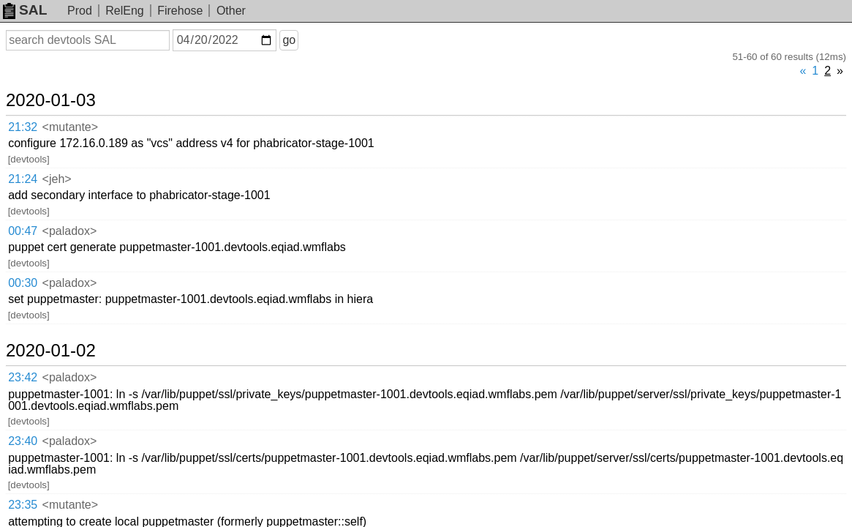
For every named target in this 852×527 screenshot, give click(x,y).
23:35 (38, 275)
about (819, 513)
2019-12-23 (68, 308)
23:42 (38, 215)
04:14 (38, 332)
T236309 (427, 381)
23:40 (38, 245)
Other (231, 10)
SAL (25, 10)
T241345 (607, 332)
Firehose (180, 10)
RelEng (124, 10)
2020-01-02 (68, 191)
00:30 (38, 158)
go (306, 40)
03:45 (38, 362)
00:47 (38, 139)
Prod (79, 10)
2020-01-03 (68, 78)
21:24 (38, 121)
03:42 (38, 381)
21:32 (38, 102)
